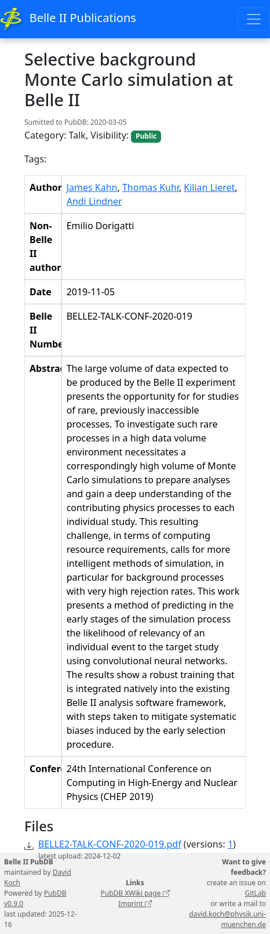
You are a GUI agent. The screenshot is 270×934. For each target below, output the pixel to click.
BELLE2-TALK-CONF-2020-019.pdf (109, 844)
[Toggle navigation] (254, 19)
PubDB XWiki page (134, 893)
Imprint (135, 903)
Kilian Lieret (209, 187)
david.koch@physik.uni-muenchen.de (227, 919)
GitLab (255, 893)
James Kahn (92, 187)
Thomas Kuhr (150, 187)
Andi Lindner (94, 201)
